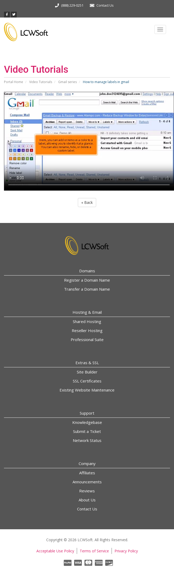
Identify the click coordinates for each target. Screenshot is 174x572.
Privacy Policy (126, 550)
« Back (87, 202)
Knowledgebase (87, 422)
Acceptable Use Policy (55, 550)
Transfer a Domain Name (87, 289)
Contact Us (105, 5)
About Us (87, 499)
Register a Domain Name (87, 280)
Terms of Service (94, 550)
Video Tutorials (40, 82)
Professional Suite (87, 339)
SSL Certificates (87, 381)
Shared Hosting (87, 321)
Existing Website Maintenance (87, 390)
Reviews (87, 490)
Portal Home (13, 82)
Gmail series (67, 82)
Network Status (87, 440)
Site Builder (87, 372)
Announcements (87, 481)
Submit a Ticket (87, 431)
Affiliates (87, 472)
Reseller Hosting (87, 330)
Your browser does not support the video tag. (89, 141)
